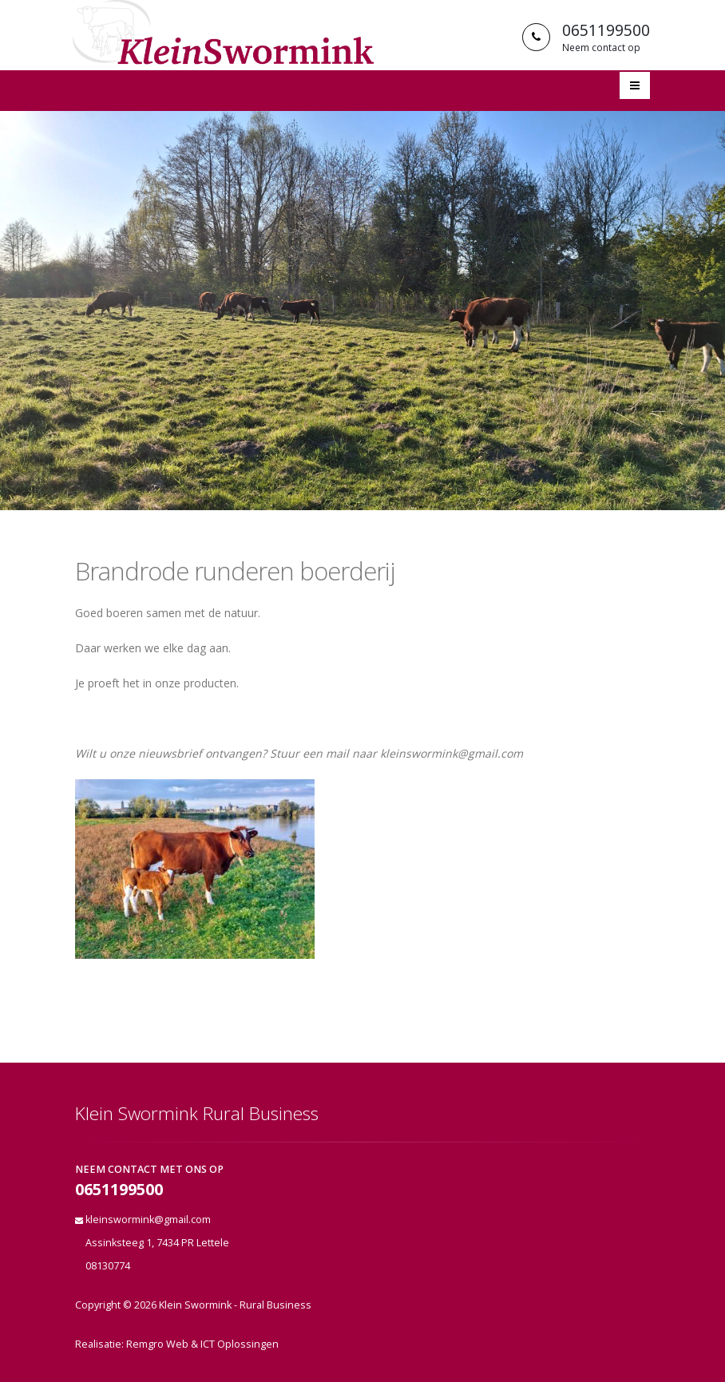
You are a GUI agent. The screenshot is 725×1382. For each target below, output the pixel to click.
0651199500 (119, 1190)
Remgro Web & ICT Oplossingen (202, 1344)
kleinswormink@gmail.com (148, 1219)
